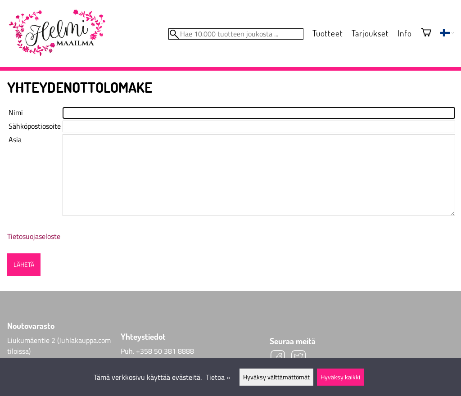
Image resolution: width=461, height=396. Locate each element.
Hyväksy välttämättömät (276, 377)
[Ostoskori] (426, 33)
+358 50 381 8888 (165, 351)
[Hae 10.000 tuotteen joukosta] (235, 34)
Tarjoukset (370, 33)
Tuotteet (327, 33)
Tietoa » (218, 377)
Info (404, 33)
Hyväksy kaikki (340, 377)
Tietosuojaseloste (33, 236)
